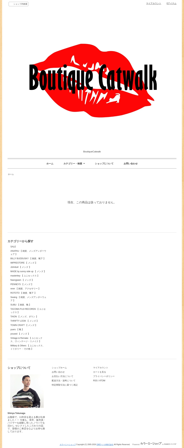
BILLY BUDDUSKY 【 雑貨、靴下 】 (27, 258)
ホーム (49, 163)
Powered (154, 444)
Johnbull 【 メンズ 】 (20, 267)
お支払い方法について (62, 376)
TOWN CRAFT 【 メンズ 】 (23, 325)
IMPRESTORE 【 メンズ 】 (23, 263)
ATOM (102, 380)
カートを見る (99, 372)
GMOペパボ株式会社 (104, 444)
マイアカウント (153, 3)
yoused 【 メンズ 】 (20, 334)
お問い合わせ (131, 163)
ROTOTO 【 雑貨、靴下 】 (23, 293)
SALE (13, 246)
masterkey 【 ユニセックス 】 (24, 275)
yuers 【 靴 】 (17, 329)
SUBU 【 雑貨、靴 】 (20, 305)
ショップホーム (59, 367)
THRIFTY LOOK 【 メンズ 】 (24, 321)
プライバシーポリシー (104, 376)
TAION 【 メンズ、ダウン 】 (24, 316)
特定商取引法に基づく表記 (65, 385)
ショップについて (104, 163)
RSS (95, 380)
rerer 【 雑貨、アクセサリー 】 (25, 288)
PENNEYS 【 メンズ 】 (21, 284)
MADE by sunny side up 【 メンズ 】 (28, 271)
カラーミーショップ (68, 444)
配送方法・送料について (63, 380)
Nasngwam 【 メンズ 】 (22, 280)
